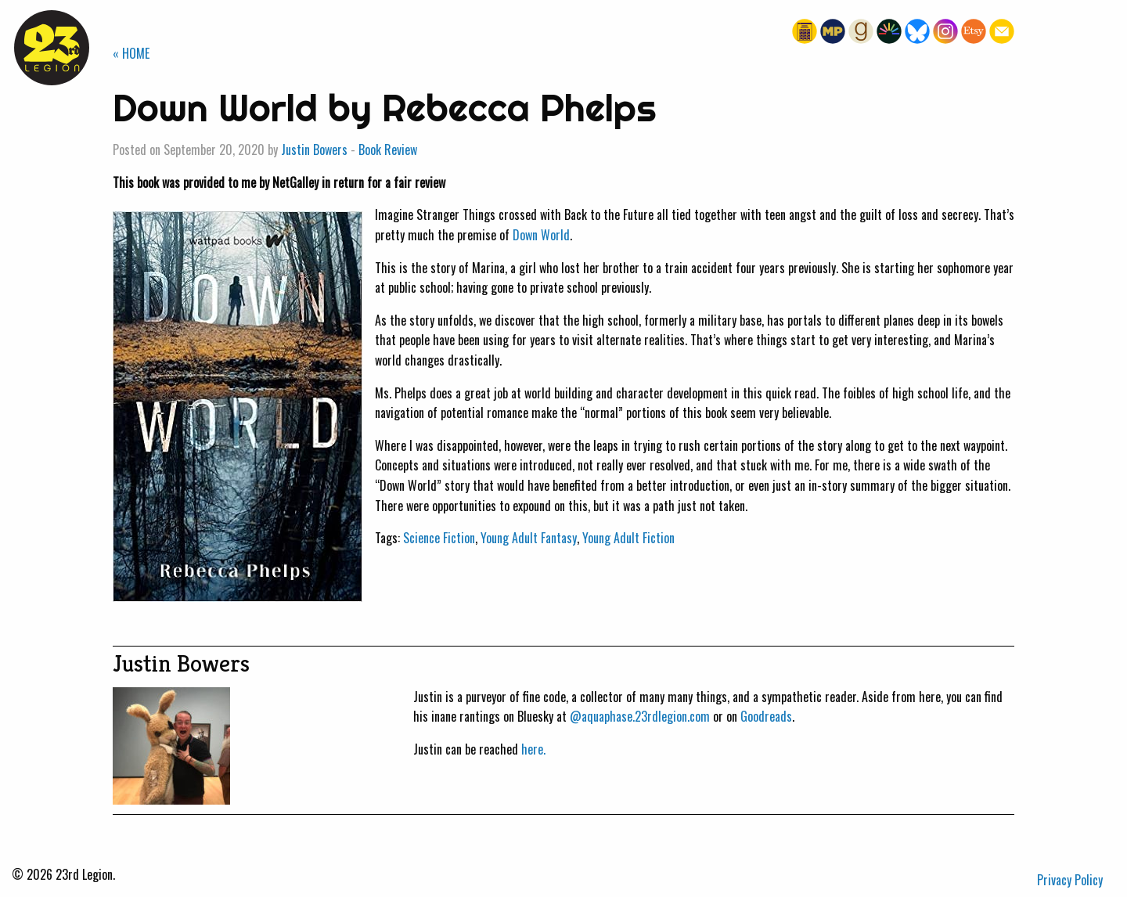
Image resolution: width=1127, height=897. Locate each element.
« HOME (131, 53)
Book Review (387, 149)
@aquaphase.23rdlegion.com (640, 716)
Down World (541, 234)
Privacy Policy (1070, 879)
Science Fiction (439, 537)
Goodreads (766, 716)
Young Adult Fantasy (529, 537)
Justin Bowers (314, 149)
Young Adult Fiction (628, 537)
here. (533, 749)
